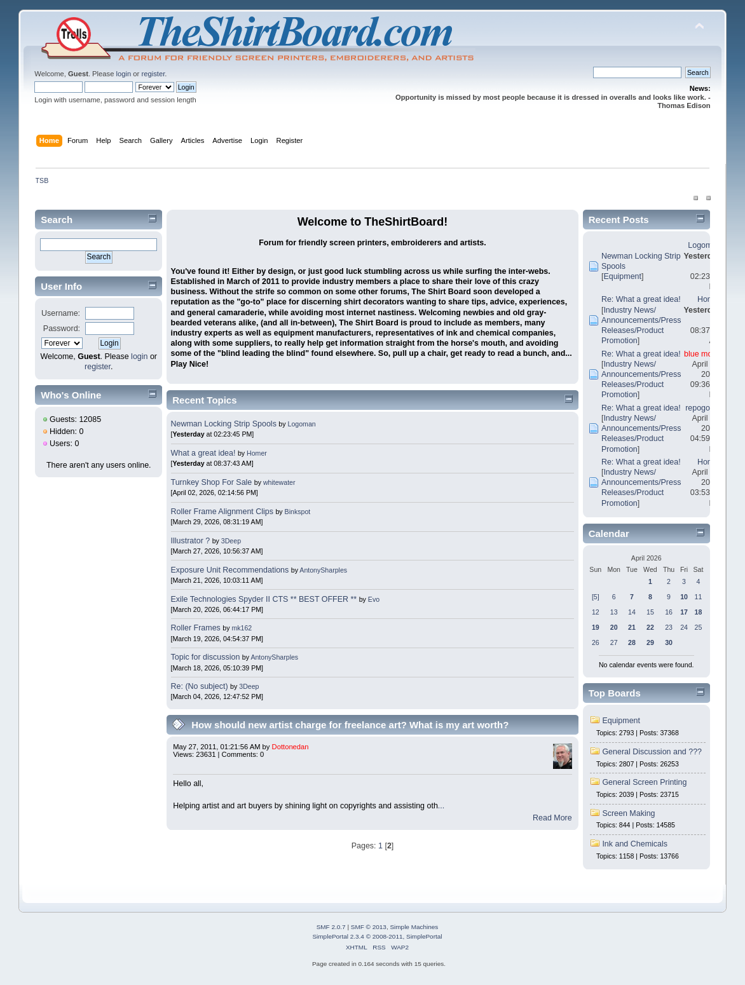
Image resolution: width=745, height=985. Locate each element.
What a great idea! (203, 453)
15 (650, 612)
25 (698, 627)
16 (669, 612)
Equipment (622, 276)
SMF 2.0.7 (331, 926)
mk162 (241, 628)
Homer (257, 453)
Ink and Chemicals (634, 843)
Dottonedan (290, 747)
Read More (552, 817)
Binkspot (298, 511)
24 (684, 627)
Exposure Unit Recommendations (230, 570)
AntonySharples (323, 570)
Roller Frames (196, 627)
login (124, 74)
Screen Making (628, 813)
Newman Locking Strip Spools (224, 423)
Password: (61, 328)
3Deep (231, 541)
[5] (595, 597)
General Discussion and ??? (652, 751)
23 (669, 627)
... (441, 805)
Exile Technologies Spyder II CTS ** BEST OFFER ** (264, 599)
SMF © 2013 (368, 926)
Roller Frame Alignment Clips (222, 511)
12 (595, 612)
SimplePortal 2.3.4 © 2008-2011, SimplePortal (377, 936)
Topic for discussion (205, 657)
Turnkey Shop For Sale (211, 482)
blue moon (702, 354)
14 (632, 612)
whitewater (279, 482)
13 (614, 612)
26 (595, 642)
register (153, 74)
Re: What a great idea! (641, 299)
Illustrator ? (190, 540)
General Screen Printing (644, 782)
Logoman (301, 424)
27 (614, 642)
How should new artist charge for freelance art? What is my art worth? (350, 724)
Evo (373, 599)
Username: (60, 313)
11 (698, 597)
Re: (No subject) (199, 686)
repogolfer (703, 408)
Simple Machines (414, 926)
